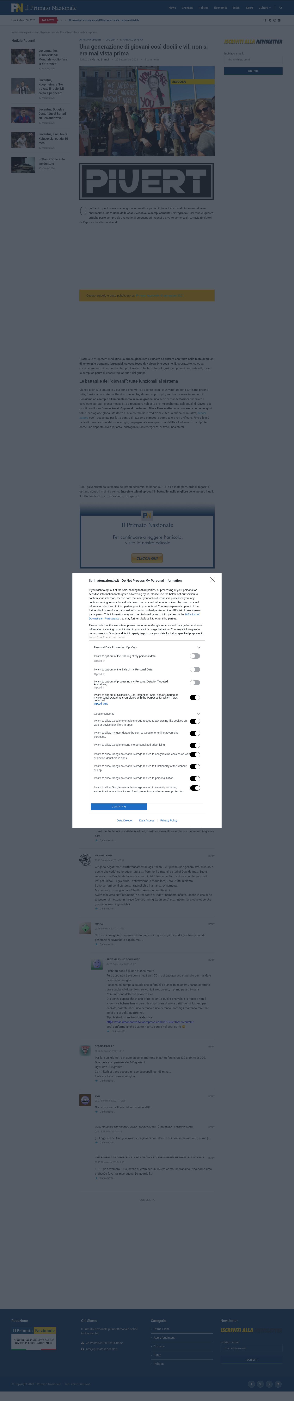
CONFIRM (119, 806)
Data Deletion (125, 820)
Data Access (146, 820)
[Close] (214, 581)
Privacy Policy (168, 820)
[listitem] (147, 647)
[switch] (195, 656)
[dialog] (147, 700)
